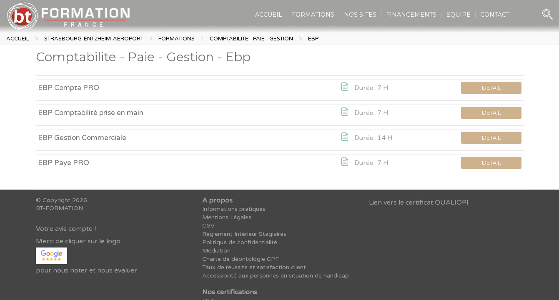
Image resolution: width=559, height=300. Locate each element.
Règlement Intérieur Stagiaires (244, 234)
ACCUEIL (268, 14)
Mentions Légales (226, 217)
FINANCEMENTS (411, 14)
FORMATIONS (313, 14)
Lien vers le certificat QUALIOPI (419, 202)
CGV (208, 225)
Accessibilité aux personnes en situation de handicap (275, 275)
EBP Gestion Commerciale (82, 137)
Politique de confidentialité (239, 242)
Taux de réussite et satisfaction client (254, 267)
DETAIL (491, 87)
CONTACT (494, 14)
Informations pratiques (234, 208)
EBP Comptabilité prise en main (90, 112)
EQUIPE (458, 14)
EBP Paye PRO (63, 162)
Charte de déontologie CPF (240, 258)
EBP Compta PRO (68, 87)
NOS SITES (360, 14)
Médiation (216, 250)
